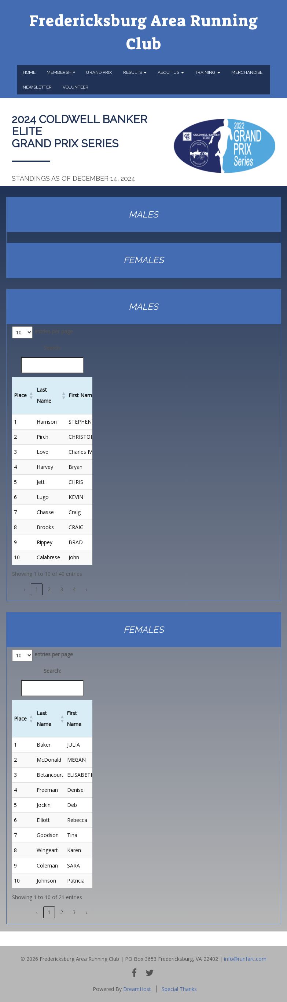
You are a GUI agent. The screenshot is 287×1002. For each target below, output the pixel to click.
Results (135, 72)
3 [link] (61, 589)
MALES (143, 214)
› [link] (86, 589)
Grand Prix (99, 72)
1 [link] (36, 589)
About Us (171, 72)
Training (207, 72)
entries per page (53, 331)
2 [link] (49, 589)
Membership (61, 72)
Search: (52, 347)
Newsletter (37, 87)
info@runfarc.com (245, 958)
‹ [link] (24, 589)
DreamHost (137, 988)
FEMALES (144, 260)
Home (29, 72)
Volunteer (75, 87)
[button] (31, 395)
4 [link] (74, 589)
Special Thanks (179, 988)
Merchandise (246, 72)
